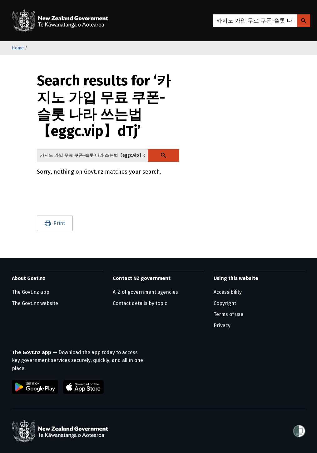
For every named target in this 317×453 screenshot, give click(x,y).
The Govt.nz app (30, 292)
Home (18, 48)
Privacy (222, 325)
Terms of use (228, 314)
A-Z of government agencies (145, 292)
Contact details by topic (140, 303)
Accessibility (228, 292)
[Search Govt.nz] (303, 20)
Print (59, 223)
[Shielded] (299, 431)
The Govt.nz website (35, 303)
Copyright (225, 303)
